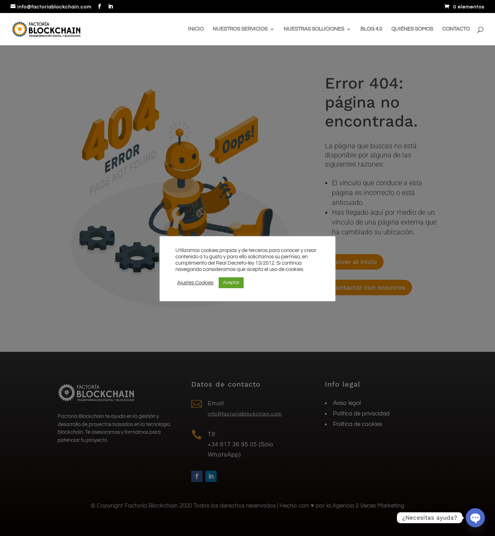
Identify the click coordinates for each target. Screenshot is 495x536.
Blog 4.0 (371, 29)
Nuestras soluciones (314, 29)
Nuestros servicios (240, 29)
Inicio (196, 29)
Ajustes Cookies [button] (195, 282)
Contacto (456, 29)
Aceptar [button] (231, 282)
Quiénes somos (412, 29)
